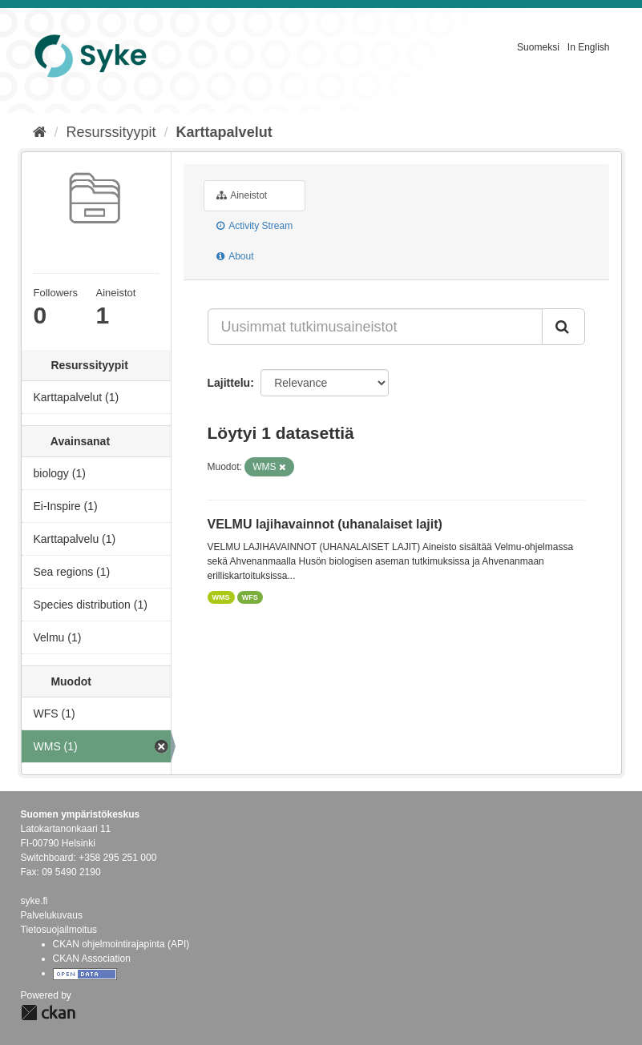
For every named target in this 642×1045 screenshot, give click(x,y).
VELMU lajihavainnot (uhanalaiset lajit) (325, 524)
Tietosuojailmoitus (59, 929)
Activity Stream (254, 225)
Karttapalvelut (224, 132)
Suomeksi (538, 47)
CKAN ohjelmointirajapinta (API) (121, 944)
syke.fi (34, 900)
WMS (221, 597)
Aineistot (242, 195)
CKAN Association (92, 958)
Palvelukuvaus (52, 915)
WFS (250, 597)
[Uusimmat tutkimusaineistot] (375, 326)
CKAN (48, 1012)
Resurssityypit (111, 132)
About (235, 256)
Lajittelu (229, 382)
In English (588, 47)
